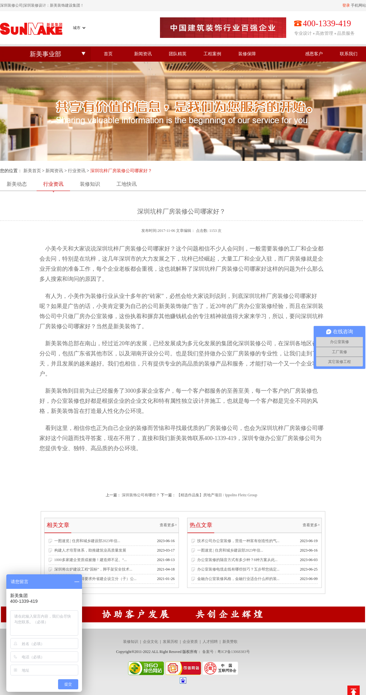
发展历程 (170, 641)
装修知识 (90, 184)
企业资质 (190, 641)
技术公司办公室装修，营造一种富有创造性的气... (238, 541)
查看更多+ (168, 525)
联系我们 (348, 53)
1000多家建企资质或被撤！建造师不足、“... (90, 560)
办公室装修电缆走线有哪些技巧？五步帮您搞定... (238, 569)
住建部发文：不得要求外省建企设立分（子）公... (95, 579)
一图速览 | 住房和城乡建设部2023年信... (87, 541)
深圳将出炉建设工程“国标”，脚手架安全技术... (93, 569)
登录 (346, 5)
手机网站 (358, 5)
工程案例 (212, 53)
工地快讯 (126, 184)
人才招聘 (210, 641)
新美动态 (17, 184)
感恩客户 (314, 53)
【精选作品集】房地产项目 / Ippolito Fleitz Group (217, 495)
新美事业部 (45, 54)
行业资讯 (77, 170)
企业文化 (150, 641)
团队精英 (177, 53)
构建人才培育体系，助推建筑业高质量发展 (90, 550)
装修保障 (247, 53)
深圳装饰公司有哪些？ (141, 495)
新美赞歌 (230, 641)
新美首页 (32, 170)
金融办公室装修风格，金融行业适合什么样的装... (238, 579)
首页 (108, 53)
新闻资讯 (143, 53)
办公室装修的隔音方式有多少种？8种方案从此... (237, 560)
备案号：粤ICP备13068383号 (226, 652)
